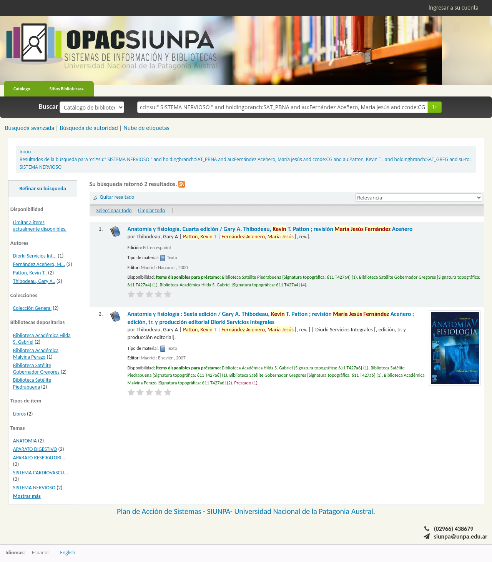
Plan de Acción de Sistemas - (162, 511)
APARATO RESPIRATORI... (39, 457)
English (67, 552)
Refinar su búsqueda (42, 188)
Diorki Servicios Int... (35, 256)
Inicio (25, 151)
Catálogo (21, 88)
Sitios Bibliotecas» (67, 88)
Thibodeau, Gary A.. (34, 281)
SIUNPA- (220, 511)
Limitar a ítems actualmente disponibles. (39, 225)
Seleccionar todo (113, 210)
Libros (19, 414)
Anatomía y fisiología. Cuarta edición (270, 229)
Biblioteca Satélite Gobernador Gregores (36, 368)
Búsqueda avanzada (29, 127)
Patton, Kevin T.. (30, 272)
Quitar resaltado (117, 197)
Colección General (32, 308)
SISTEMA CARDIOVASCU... (40, 472)
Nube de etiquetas (146, 127)
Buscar (48, 106)
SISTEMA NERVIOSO (34, 487)
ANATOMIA (25, 440)
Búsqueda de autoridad (89, 127)
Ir (434, 107)
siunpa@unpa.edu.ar (460, 536)
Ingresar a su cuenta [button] (454, 7)
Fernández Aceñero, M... (39, 264)
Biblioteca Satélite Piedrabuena (32, 383)
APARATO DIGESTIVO (35, 449)
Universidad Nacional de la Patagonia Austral (303, 511)
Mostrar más (27, 496)
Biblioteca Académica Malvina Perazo (35, 353)
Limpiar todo (151, 210)
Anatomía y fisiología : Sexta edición (271, 317)
